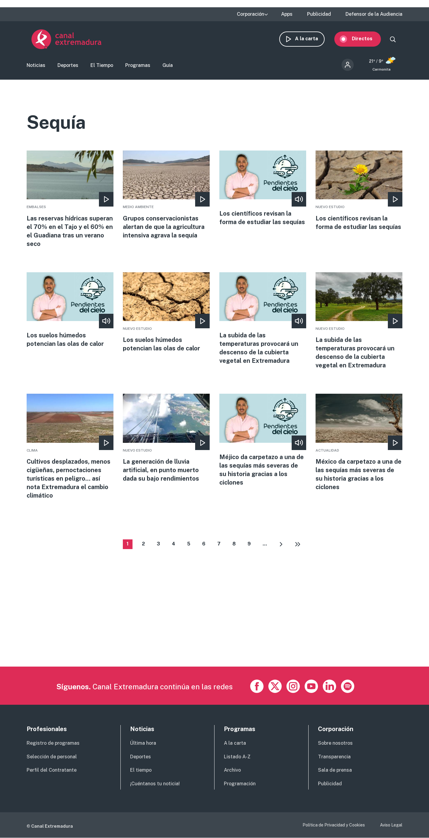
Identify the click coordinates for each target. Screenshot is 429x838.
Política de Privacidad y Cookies (334, 825)
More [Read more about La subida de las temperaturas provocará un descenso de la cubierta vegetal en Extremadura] (262, 318)
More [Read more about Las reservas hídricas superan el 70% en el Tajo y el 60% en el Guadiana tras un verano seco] (70, 199)
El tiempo (141, 770)
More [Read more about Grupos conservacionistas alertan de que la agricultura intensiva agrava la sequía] (166, 195)
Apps (287, 14)
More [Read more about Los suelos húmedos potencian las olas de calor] (70, 310)
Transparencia (334, 757)
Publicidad (319, 14)
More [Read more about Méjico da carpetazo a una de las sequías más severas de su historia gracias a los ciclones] (262, 440)
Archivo (232, 770)
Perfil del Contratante (52, 770)
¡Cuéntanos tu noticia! (155, 784)
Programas (137, 65)
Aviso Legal (391, 825)
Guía (167, 65)
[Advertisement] (208, 624)
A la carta (311, 38)
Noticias (36, 65)
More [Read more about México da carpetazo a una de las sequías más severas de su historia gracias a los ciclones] (359, 443)
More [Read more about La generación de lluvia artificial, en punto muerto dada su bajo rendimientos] (166, 438)
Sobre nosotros (335, 743)
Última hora (143, 743)
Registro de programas (53, 743)
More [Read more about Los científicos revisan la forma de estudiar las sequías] (262, 188)
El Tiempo (101, 65)
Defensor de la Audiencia (373, 14)
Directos (367, 38)
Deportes (67, 65)
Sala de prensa (335, 770)
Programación (240, 784)
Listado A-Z (237, 757)
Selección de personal (52, 757)
